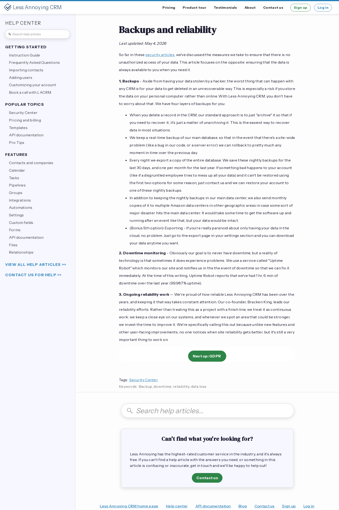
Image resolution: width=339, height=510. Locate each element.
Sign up (300, 7)
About (250, 7)
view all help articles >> (35, 264)
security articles (159, 54)
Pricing (168, 7)
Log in (323, 7)
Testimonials (225, 7)
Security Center (143, 379)
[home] (33, 7)
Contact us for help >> (33, 275)
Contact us (273, 7)
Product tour (194, 7)
